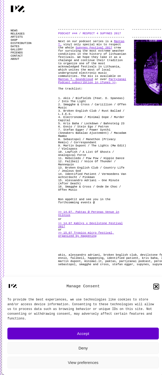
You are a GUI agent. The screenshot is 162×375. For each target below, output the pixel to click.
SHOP (14, 40)
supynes (143, 264)
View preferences (83, 362)
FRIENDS (17, 52)
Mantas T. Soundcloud (75, 79)
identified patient (122, 258)
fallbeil (77, 258)
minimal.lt (93, 261)
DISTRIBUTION (21, 43)
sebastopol (67, 264)
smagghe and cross (94, 264)
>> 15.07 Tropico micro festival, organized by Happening (86, 234)
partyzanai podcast (135, 261)
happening (95, 258)
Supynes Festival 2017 (94, 47)
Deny (83, 348)
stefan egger (122, 264)
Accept (83, 333)
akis (61, 254)
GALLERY (17, 49)
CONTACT (17, 55)
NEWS (14, 30)
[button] (156, 286)
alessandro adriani (84, 254)
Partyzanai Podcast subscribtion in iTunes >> (92, 81)
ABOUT (15, 59)
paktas (110, 261)
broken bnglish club (120, 254)
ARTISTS (17, 36)
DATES (15, 46)
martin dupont (69, 261)
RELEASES (18, 33)
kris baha (150, 258)
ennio (62, 258)
